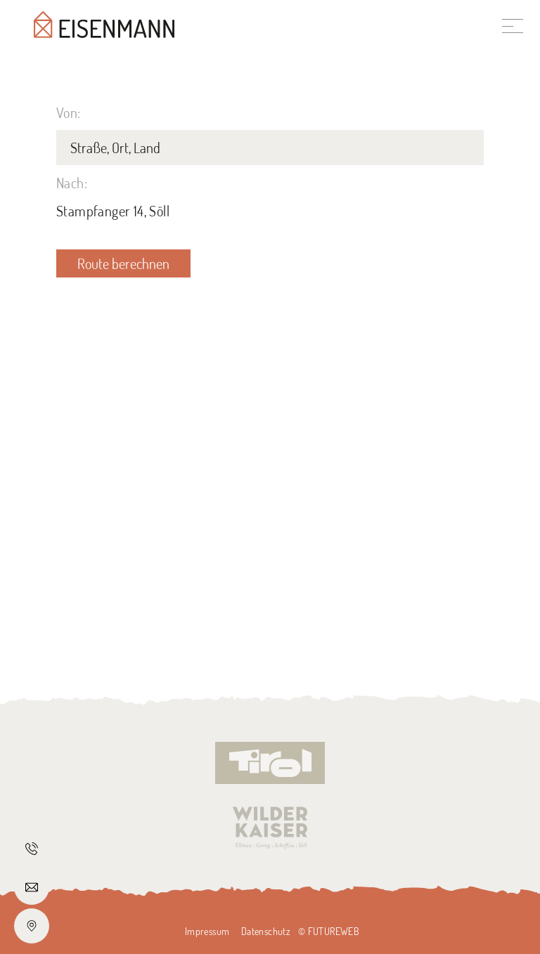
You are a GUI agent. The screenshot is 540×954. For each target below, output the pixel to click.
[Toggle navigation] (512, 25)
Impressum (207, 931)
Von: (68, 112)
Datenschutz (265, 931)
